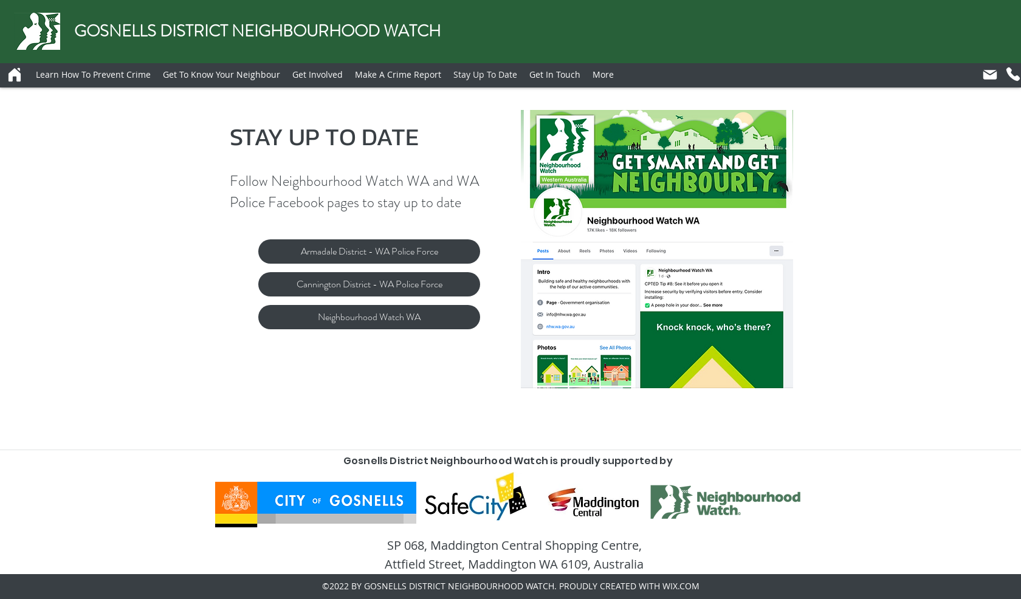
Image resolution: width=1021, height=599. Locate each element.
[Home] (14, 75)
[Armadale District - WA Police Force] (369, 251)
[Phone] (1013, 74)
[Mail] (990, 74)
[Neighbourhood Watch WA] (369, 317)
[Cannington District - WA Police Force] (369, 284)
